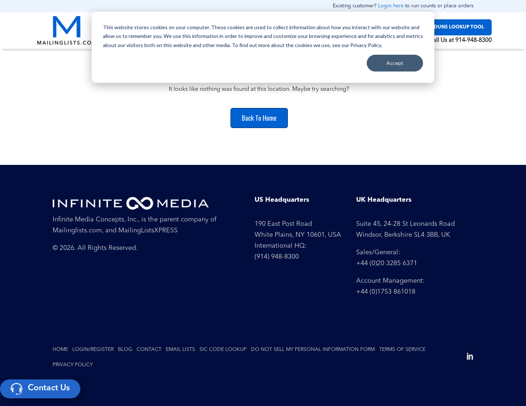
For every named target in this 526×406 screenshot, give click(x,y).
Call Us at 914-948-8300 (460, 40)
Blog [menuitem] (125, 349)
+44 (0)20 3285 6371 (386, 263)
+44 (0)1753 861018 (385, 292)
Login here (391, 5)
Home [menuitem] (60, 349)
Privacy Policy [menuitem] (73, 364)
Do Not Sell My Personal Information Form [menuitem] (313, 349)
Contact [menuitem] (149, 349)
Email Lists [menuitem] (180, 349)
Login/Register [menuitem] (93, 349)
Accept (394, 63)
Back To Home (259, 118)
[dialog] (263, 47)
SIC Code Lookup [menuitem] (223, 349)
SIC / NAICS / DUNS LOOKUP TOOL (444, 27)
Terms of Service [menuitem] (402, 349)
